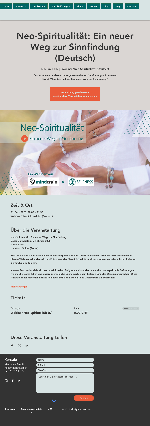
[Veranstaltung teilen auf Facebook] (12, 346)
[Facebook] (13, 381)
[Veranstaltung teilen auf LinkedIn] (27, 346)
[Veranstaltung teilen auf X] (19, 346)
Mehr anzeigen (19, 286)
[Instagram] (6, 381)
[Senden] (84, 398)
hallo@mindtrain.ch (16, 367)
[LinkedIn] (19, 381)
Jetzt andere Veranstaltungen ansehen (75, 95)
